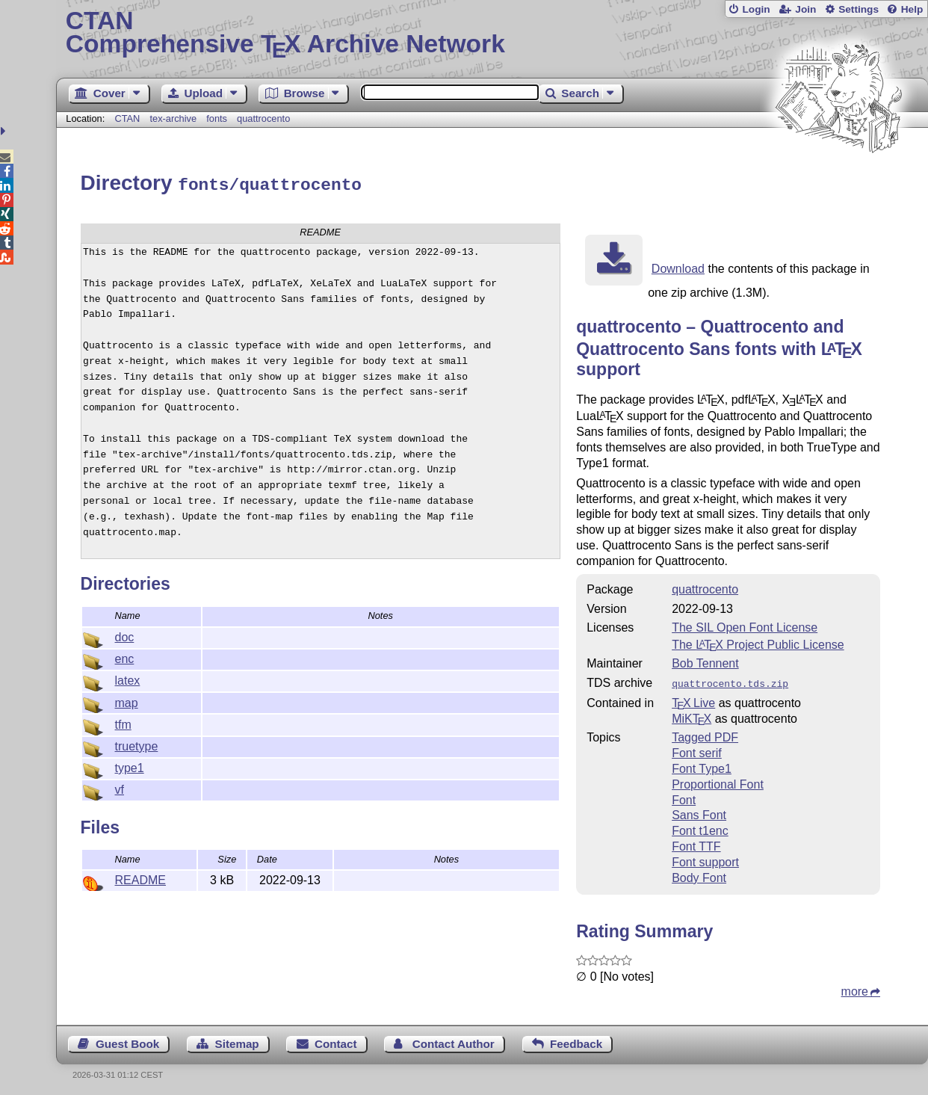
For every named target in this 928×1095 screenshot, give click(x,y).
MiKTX (691, 715)
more (854, 987)
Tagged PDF (705, 733)
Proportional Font (718, 780)
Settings (858, 9)
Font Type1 (701, 765)
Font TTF (696, 842)
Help (912, 9)
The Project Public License (758, 642)
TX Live (693, 699)
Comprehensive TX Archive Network (492, 34)
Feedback (576, 1040)
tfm (123, 722)
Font (684, 796)
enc (124, 656)
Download (678, 266)
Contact (336, 1040)
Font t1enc (700, 827)
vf (119, 787)
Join (805, 9)
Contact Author (453, 1040)
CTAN (127, 118)
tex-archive (173, 118)
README (140, 878)
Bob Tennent (705, 661)
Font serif (697, 749)
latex (127, 678)
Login (756, 9)
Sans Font (699, 811)
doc (124, 635)
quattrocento (263, 118)
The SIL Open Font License (744, 625)
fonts (216, 118)
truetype (136, 744)
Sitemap (237, 1040)
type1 (129, 765)
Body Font (699, 874)
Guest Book (127, 1040)
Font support (705, 858)
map (126, 700)
